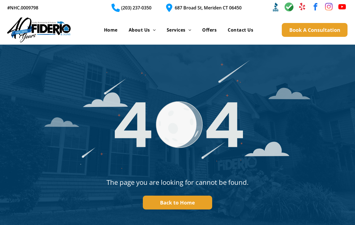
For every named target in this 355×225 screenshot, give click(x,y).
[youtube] (342, 7)
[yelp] (302, 7)
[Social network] (275, 7)
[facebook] (315, 7)
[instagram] (328, 7)
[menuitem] (110, 30)
